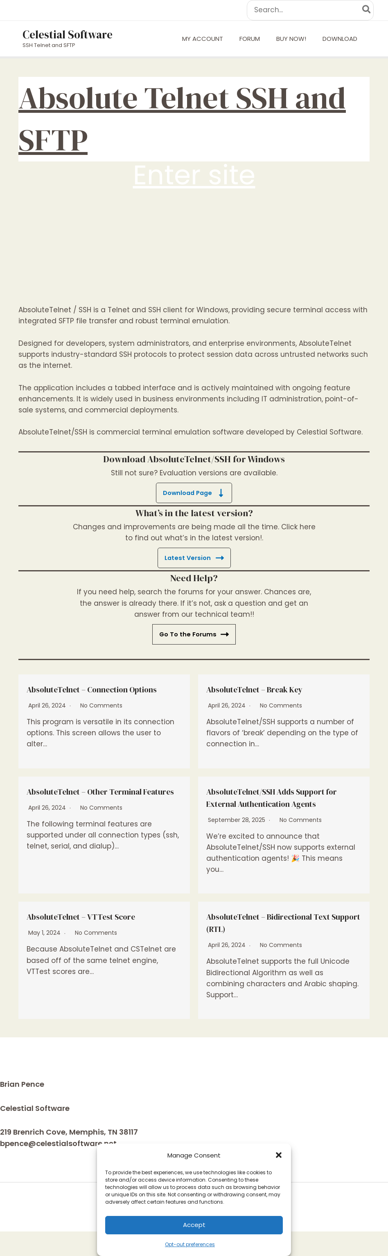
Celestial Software (68, 34)
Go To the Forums (194, 634)
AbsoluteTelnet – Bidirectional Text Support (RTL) (276, 947)
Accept (194, 1224)
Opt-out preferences (190, 1244)
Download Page (194, 492)
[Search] (367, 10)
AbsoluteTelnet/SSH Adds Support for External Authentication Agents (265, 815)
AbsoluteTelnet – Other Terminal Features (102, 809)
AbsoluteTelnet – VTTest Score (97, 940)
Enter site (194, 175)
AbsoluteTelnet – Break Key (270, 689)
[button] (279, 1155)
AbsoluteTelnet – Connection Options (93, 695)
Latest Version (194, 557)
